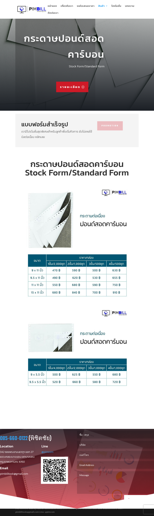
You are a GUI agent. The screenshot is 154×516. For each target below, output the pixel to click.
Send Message (139, 502)
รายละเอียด (61, 87)
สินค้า (101, 6)
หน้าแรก (52, 6)
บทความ (129, 6)
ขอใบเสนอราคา (85, 6)
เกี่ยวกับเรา (67, 6)
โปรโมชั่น (116, 6)
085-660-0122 (14, 441)
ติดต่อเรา (53, 13)
